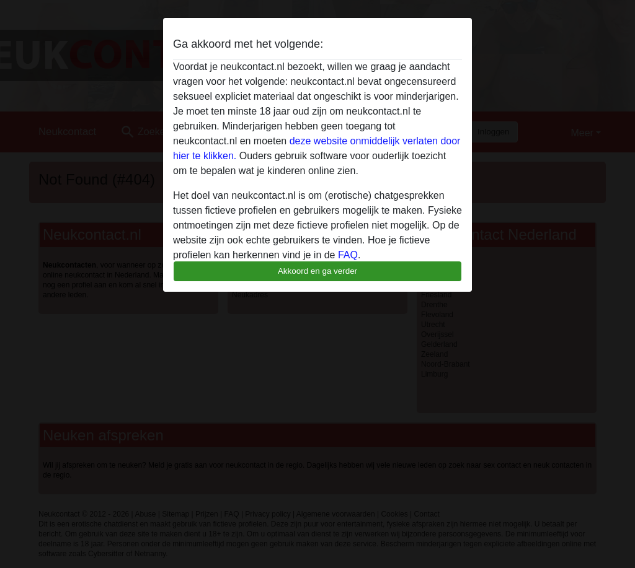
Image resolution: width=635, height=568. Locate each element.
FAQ (348, 255)
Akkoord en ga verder (317, 271)
